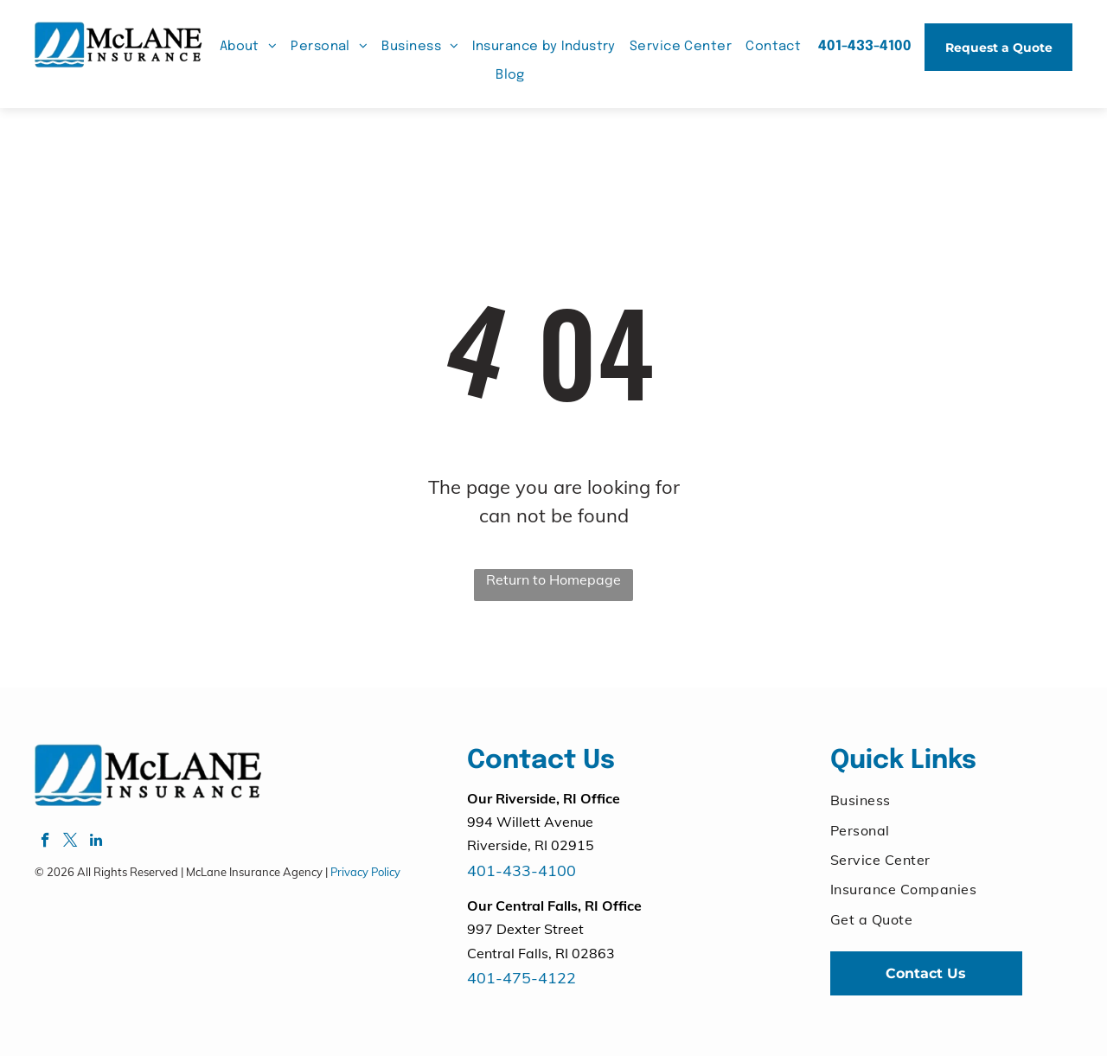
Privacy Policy (365, 872)
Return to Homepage (553, 579)
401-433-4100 (521, 870)
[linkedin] (95, 842)
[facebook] (45, 842)
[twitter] (70, 842)
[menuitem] (249, 47)
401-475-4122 (521, 978)
